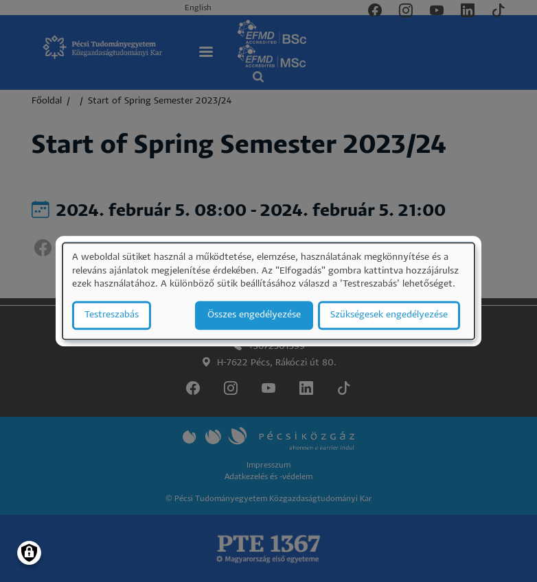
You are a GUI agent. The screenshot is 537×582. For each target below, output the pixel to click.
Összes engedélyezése (254, 315)
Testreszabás (111, 315)
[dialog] (268, 291)
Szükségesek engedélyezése (389, 315)
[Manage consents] (29, 553)
